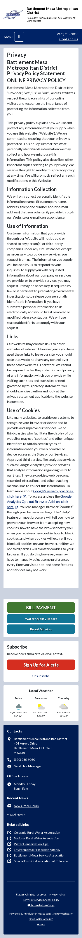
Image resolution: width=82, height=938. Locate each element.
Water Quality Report (41, 619)
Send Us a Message (27, 766)
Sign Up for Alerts (41, 664)
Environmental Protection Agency (37, 849)
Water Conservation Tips (31, 844)
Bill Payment (41, 607)
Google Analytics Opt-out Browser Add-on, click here (39, 501)
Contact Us (68, 39)
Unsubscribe (41, 676)
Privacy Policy (57, 894)
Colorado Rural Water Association (37, 832)
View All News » (16, 814)
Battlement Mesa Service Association (39, 855)
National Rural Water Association (36, 838)
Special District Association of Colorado (41, 861)
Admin (41, 924)
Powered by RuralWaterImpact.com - (41, 916)
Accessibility (51, 899)
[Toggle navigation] (19, 37)
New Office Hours (26, 806)
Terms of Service (33, 899)
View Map (19, 752)
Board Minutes (41, 629)
